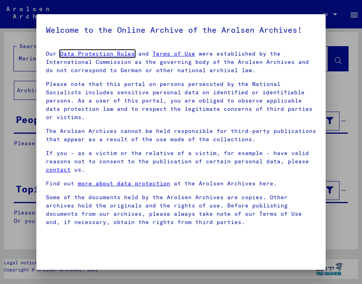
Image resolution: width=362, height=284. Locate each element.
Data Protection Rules (97, 53)
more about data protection (124, 183)
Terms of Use (174, 53)
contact (58, 169)
